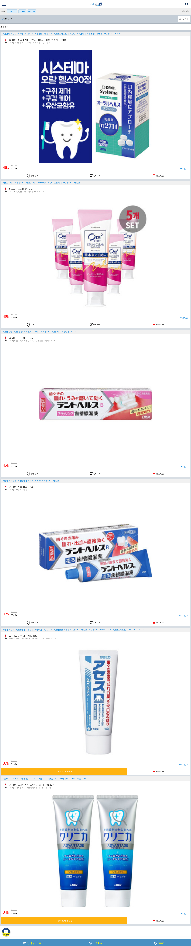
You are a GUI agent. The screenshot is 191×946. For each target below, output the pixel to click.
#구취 (20, 34)
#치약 (37, 332)
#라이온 (38, 34)
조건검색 (183, 19)
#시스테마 (29, 34)
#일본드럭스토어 (61, 34)
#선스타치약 (31, 183)
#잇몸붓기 (28, 332)
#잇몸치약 (12, 11)
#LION (22, 11)
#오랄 (72, 34)
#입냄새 (6, 34)
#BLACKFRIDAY (136, 630)
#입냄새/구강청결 (95, 34)
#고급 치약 (41, 778)
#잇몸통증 (18, 332)
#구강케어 (81, 34)
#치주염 (12, 481)
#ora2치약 (42, 183)
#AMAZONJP (105, 630)
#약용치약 (45, 332)
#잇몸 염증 (7, 332)
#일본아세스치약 (71, 630)
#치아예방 (24, 778)
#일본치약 (48, 34)
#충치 (5, 481)
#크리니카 (63, 778)
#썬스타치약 (8, 183)
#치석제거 (13, 778)
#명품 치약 (52, 778)
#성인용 (31, 11)
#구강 (13, 34)
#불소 (5, 778)
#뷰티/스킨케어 (55, 183)
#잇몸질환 (58, 630)
